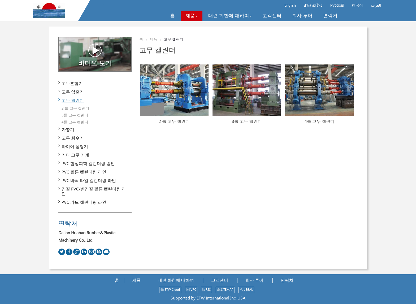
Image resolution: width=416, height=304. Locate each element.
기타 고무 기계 (75, 155)
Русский (337, 5)
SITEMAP (225, 290)
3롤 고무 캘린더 (247, 121)
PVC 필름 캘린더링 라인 (84, 172)
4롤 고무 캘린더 (320, 121)
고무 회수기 (73, 138)
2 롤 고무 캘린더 (174, 121)
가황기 (68, 130)
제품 (153, 39)
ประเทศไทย (313, 5)
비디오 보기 (95, 55)
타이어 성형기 (75, 147)
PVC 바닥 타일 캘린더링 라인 (89, 181)
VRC (191, 290)
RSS (206, 290)
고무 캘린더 (73, 100)
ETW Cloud (170, 290)
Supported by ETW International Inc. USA (208, 298)
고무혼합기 (72, 83)
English (290, 5)
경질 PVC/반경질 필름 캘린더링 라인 (94, 191)
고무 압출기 (73, 92)
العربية (376, 5)
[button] (191, 16)
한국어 (357, 5)
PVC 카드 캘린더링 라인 (84, 202)
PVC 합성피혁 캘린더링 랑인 (88, 164)
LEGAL (246, 290)
